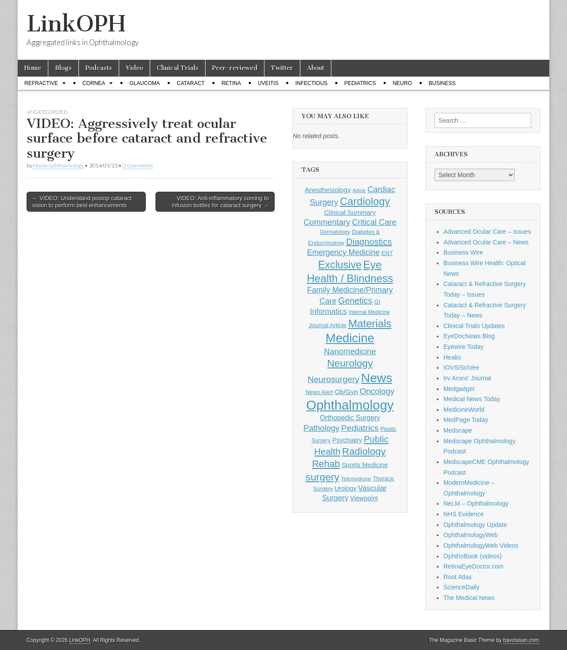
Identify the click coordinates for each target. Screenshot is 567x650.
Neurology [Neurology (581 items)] (350, 363)
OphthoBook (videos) (472, 556)
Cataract (191, 83)
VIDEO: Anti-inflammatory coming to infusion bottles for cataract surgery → (220, 202)
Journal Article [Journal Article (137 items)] (327, 325)
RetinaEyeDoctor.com (473, 566)
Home (32, 68)
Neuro (402, 83)
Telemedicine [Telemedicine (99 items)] (356, 478)
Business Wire (463, 252)
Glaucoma (144, 83)
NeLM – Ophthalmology (476, 503)
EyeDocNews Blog (469, 336)
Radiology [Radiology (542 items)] (363, 451)
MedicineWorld (463, 409)
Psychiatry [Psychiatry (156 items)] (347, 440)
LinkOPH (76, 23)
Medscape (457, 430)
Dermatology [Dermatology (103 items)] (335, 232)
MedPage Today (465, 419)
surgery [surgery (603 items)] (322, 477)
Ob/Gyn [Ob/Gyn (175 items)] (346, 391)
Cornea (93, 83)
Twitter (282, 68)
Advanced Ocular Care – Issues (487, 231)
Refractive (41, 83)
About (315, 68)
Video (134, 68)
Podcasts (98, 68)
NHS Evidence (463, 514)
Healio (452, 357)
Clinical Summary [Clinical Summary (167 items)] (350, 212)
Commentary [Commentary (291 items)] (326, 222)
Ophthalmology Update (475, 524)
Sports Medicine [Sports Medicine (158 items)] (365, 464)
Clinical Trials (177, 68)
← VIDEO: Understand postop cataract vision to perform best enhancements (82, 202)
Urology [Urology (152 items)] (345, 488)
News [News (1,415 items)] (376, 378)
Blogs (63, 68)
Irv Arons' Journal (467, 378)
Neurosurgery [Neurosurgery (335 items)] (333, 379)
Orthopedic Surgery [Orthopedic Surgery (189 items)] (350, 418)
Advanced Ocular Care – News (485, 242)
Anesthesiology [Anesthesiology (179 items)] (328, 189)
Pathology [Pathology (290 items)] (321, 428)
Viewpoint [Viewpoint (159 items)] (364, 498)
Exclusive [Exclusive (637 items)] (339, 265)
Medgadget (458, 388)
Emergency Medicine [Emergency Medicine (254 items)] (343, 252)
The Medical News (468, 597)
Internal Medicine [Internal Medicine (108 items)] (369, 312)
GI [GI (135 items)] (377, 301)
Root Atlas (457, 576)
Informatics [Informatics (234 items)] (328, 311)
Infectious (311, 83)
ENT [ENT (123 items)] (387, 253)
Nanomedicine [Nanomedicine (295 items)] (350, 351)
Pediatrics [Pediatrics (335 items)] (360, 428)
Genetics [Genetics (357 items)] (355, 301)
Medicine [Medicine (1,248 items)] (350, 338)
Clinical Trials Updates (474, 325)
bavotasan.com (521, 640)
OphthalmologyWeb (470, 534)
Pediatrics (360, 83)
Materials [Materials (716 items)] (369, 323)
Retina (231, 83)
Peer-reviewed (234, 68)
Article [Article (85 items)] (359, 190)
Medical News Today (471, 398)
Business (442, 83)
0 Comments (138, 165)
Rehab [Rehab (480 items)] (326, 464)
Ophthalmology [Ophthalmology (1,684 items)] (349, 405)
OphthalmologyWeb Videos (480, 545)
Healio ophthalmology (58, 165)
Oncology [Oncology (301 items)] (377, 391)
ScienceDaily (461, 587)
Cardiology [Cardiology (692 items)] (365, 201)
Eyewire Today (463, 346)
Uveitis (268, 83)
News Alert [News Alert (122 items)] (319, 392)
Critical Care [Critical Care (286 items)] (374, 222)
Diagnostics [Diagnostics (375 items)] (369, 242)
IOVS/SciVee (461, 367)
